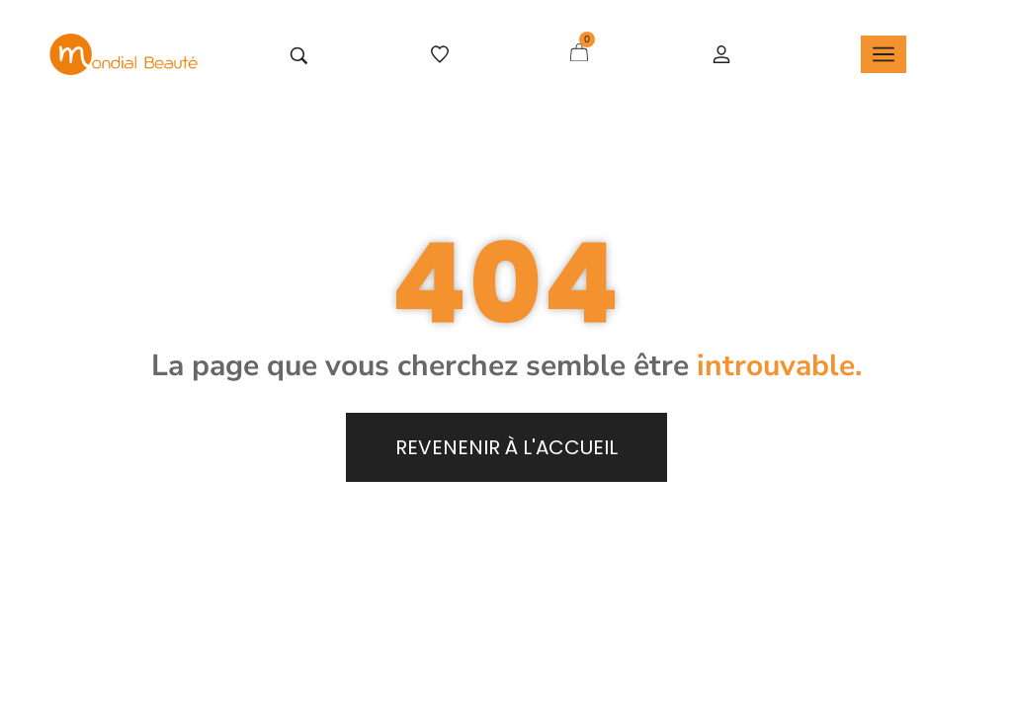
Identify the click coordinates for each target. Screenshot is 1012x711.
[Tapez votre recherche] (299, 55)
